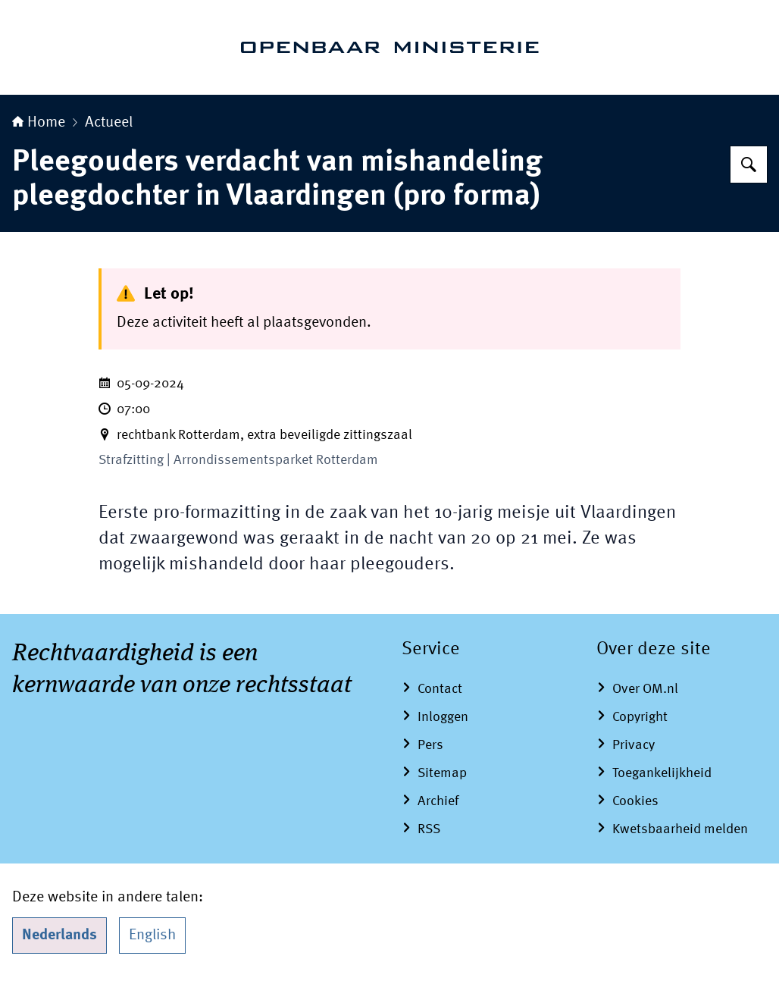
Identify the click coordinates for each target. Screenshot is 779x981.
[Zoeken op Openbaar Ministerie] (749, 164)
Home (38, 122)
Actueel (109, 122)
